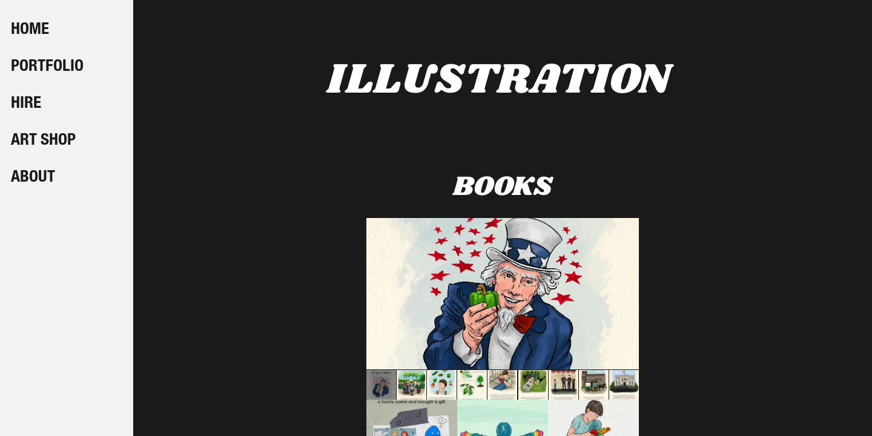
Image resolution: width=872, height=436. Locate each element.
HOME (30, 30)
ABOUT (33, 178)
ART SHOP (43, 141)
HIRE (26, 104)
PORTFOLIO (47, 67)
